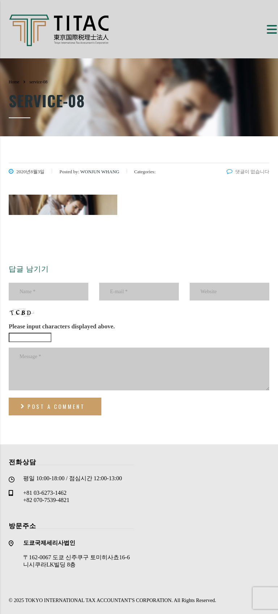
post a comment (53, 406)
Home (14, 81)
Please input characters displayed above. (62, 326)
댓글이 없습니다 (248, 171)
